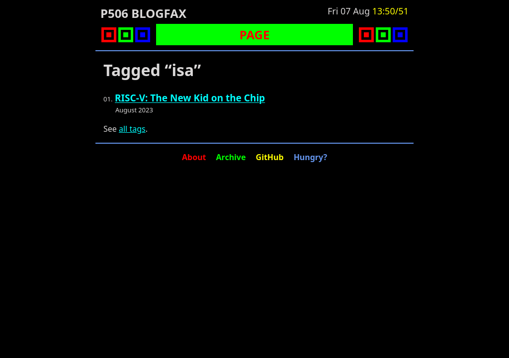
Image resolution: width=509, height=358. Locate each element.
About (194, 157)
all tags (132, 128)
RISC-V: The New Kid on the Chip (190, 97)
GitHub (270, 157)
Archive (231, 157)
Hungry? (310, 157)
